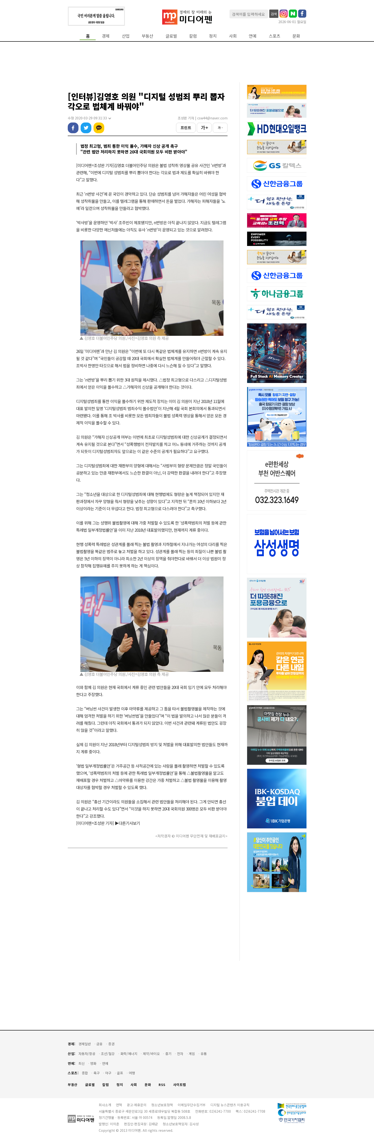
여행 (132, 1073)
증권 (111, 1044)
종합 (85, 1073)
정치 (213, 36)
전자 (180, 1054)
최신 (81, 1063)
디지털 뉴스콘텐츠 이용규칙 (229, 1104)
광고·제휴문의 (136, 1104)
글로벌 (171, 36)
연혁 (119, 1104)
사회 (233, 36)
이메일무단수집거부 (192, 1104)
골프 (120, 1073)
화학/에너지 (128, 1054)
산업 (126, 36)
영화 (93, 1063)
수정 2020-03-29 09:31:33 (89, 118)
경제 (105, 36)
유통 (204, 1054)
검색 (274, 13)
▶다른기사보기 (127, 823)
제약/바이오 (151, 1054)
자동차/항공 (86, 1054)
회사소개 (105, 1104)
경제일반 (84, 1044)
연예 (252, 36)
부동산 (147, 36)
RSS (162, 1085)
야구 (108, 1073)
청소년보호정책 (162, 1104)
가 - (220, 127)
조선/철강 (108, 1054)
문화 (296, 36)
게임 (192, 1054)
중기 (168, 1054)
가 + (204, 127)
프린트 (186, 127)
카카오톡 (99, 127)
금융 (99, 1044)
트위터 (86, 127)
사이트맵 (179, 1085)
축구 (97, 1073)
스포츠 (274, 36)
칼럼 (193, 36)
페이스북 (73, 127)
